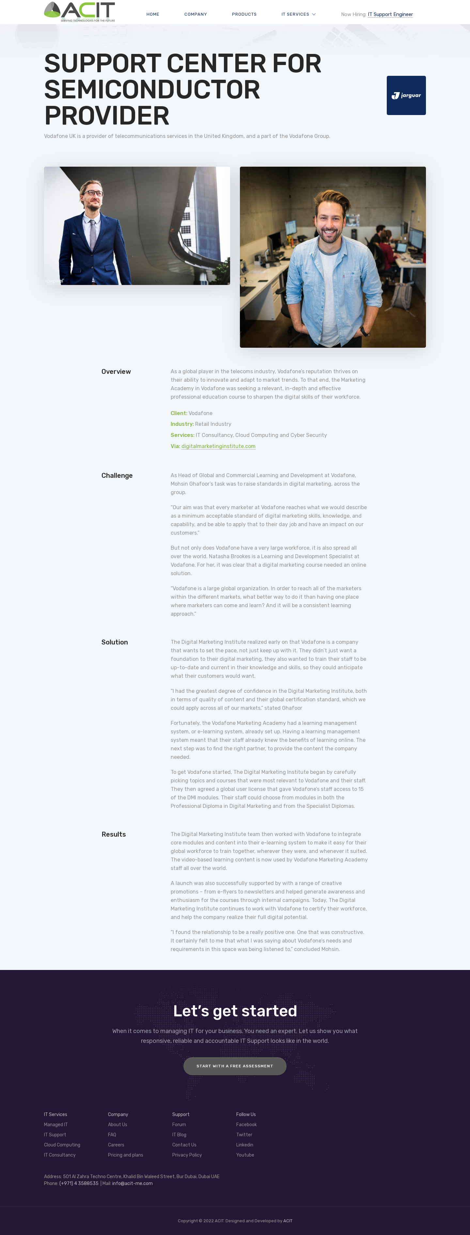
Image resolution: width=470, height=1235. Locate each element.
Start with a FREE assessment (235, 1066)
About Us (117, 1124)
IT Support (55, 1135)
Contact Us (184, 1145)
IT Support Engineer (390, 14)
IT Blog (179, 1135)
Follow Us (246, 1114)
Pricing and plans (125, 1155)
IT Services (295, 14)
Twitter (244, 1135)
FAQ (112, 1135)
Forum (179, 1124)
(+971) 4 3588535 (79, 1183)
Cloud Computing (62, 1145)
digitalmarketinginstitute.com (218, 446)
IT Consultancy (60, 1155)
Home (153, 14)
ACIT (287, 1220)
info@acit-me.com (132, 1183)
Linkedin (244, 1145)
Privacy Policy (187, 1155)
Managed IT (56, 1124)
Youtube (245, 1155)
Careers (116, 1145)
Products (244, 14)
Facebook (246, 1124)
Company (195, 14)
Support (181, 1114)
